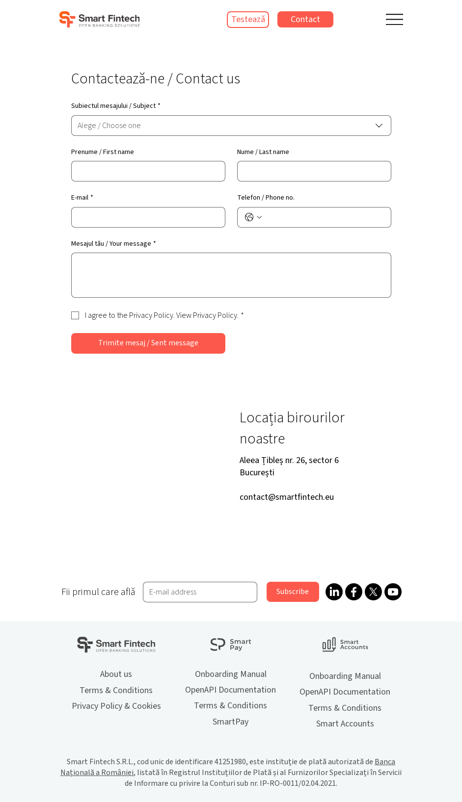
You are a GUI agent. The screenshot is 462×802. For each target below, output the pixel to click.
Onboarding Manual (231, 674)
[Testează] (248, 19)
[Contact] (305, 19)
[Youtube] (393, 591)
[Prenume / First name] (145, 171)
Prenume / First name (102, 152)
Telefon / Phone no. (266, 198)
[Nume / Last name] (311, 171)
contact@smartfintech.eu (287, 497)
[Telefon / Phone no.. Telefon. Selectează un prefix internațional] (253, 217)
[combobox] (231, 125)
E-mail (82, 198)
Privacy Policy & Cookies (116, 706)
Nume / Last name (263, 152)
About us (116, 674)
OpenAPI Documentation (230, 690)
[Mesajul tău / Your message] (231, 275)
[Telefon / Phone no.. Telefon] (324, 217)
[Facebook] (353, 591)
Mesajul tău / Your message (113, 244)
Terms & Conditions (116, 690)
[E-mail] (145, 217)
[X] (373, 591)
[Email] (196, 592)
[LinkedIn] (334, 591)
